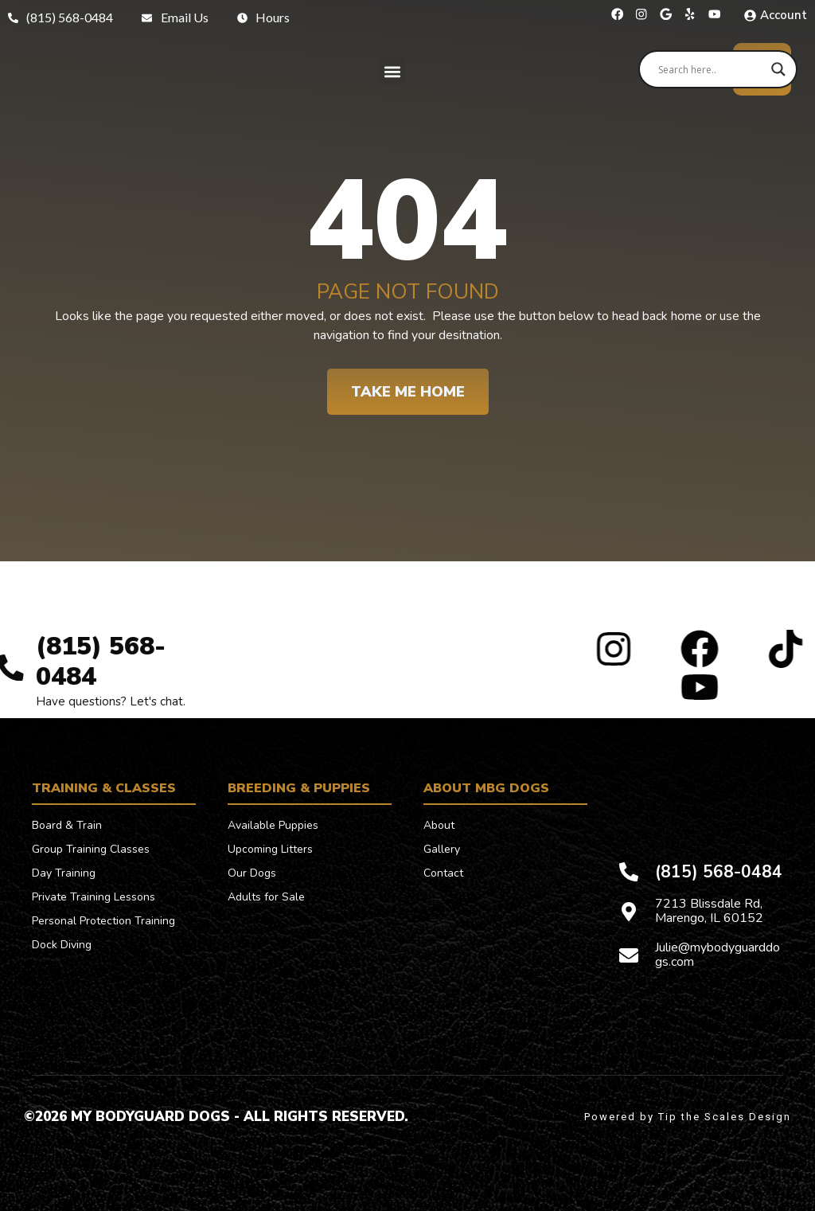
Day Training (64, 873)
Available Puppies (273, 825)
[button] (392, 71)
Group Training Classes (91, 849)
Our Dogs (252, 873)
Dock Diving (62, 944)
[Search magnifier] (778, 69)
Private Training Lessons (93, 896)
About (438, 825)
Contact (443, 873)
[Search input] (710, 69)
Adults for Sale (266, 896)
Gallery (441, 849)
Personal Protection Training (103, 920)
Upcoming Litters (270, 849)
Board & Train (67, 825)
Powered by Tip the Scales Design (687, 1117)
